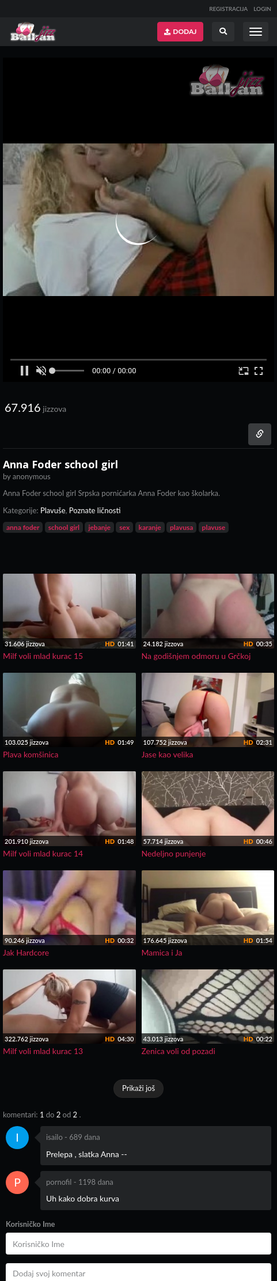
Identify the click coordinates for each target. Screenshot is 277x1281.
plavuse (214, 527)
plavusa (181, 527)
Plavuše (53, 510)
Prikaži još (138, 1088)
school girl (63, 527)
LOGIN (262, 8)
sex (124, 527)
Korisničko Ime (30, 1224)
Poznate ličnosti (95, 510)
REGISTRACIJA (228, 8)
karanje (150, 527)
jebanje (99, 527)
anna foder (22, 527)
